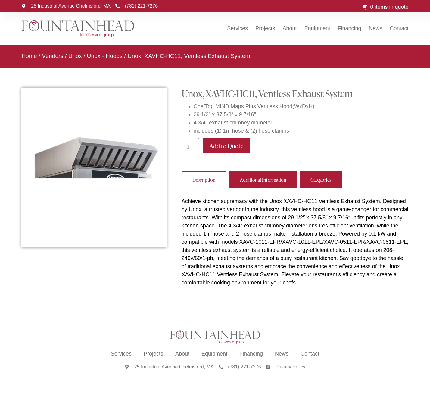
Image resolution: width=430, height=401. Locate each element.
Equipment (317, 28)
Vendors (52, 55)
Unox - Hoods (105, 55)
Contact (399, 28)
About (289, 28)
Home (29, 55)
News (375, 28)
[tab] (204, 179)
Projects (265, 28)
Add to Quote (226, 145)
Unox (75, 55)
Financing (349, 28)
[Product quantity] (190, 147)
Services (237, 28)
